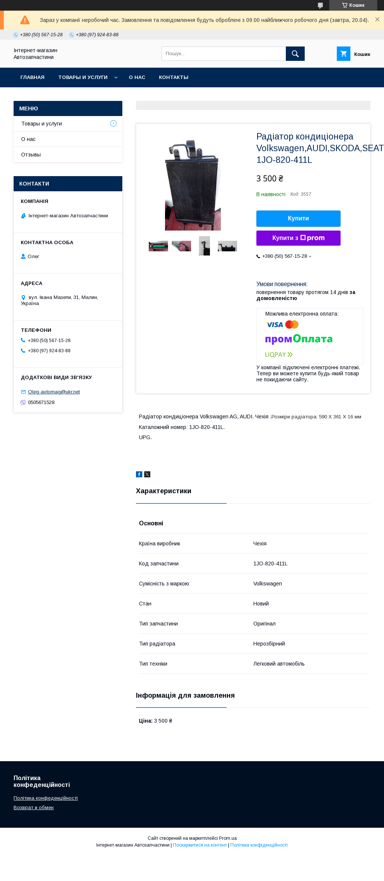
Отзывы (31, 155)
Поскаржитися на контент (200, 845)
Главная (32, 77)
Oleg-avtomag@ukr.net (54, 392)
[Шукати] (295, 53)
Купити (298, 218)
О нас (137, 77)
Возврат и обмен (34, 807)
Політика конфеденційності (46, 798)
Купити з (298, 238)
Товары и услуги (83, 77)
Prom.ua (228, 838)
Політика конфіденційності (259, 845)
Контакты (173, 77)
